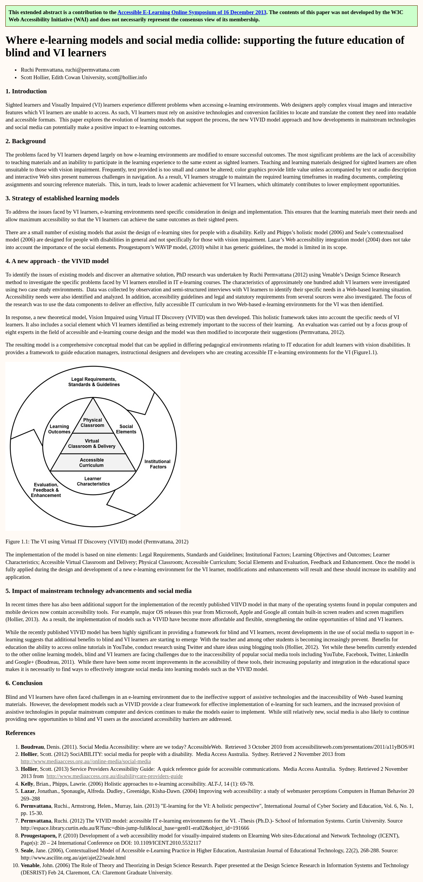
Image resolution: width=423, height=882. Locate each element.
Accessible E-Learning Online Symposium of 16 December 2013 (191, 12)
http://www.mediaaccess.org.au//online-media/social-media (86, 761)
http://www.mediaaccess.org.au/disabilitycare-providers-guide (115, 776)
